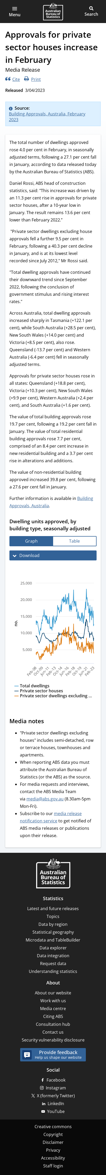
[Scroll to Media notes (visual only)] (49, 722)
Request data (53, 963)
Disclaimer (53, 1142)
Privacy (53, 1150)
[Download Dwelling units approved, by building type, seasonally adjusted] (53, 555)
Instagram (56, 1088)
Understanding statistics (53, 971)
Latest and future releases (53, 908)
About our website (53, 993)
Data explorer (53, 948)
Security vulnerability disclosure (53, 1040)
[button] (14, 11)
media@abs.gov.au (45, 799)
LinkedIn (56, 1103)
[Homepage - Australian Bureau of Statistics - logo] (53, 11)
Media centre (53, 1008)
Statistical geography (53, 932)
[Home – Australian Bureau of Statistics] (53, 874)
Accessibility (53, 1158)
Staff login (53, 1166)
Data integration (53, 956)
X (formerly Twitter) (56, 1096)
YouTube (56, 1111)
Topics (53, 916)
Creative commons (53, 1126)
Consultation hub (53, 1024)
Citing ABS (53, 1016)
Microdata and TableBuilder (53, 940)
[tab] (31, 541)
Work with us (53, 1001)
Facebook (56, 1080)
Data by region (53, 924)
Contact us (53, 1032)
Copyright (53, 1134)
